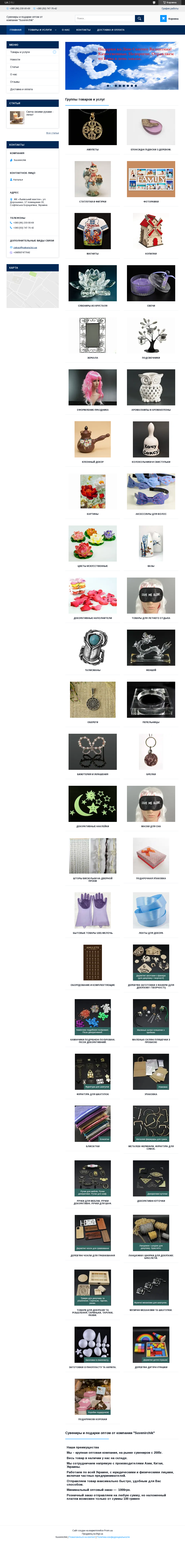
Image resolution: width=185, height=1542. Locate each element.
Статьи (14, 66)
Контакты (83, 29)
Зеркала (92, 358)
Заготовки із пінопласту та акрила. (92, 1367)
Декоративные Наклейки (92, 826)
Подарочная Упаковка (151, 878)
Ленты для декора (151, 933)
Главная (15, 29)
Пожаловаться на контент (82, 1537)
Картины (92, 514)
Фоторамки (151, 201)
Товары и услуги (40, 29)
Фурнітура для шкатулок (93, 1094)
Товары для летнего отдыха (151, 618)
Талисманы (92, 670)
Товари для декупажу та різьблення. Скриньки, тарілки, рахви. (92, 1313)
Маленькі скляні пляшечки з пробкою (151, 1041)
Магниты (93, 253)
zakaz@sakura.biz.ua (25, 247)
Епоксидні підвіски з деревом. (151, 149)
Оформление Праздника (93, 410)
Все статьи (52, 133)
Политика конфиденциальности (113, 1537)
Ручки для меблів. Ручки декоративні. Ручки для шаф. (93, 1202)
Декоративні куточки (151, 1201)
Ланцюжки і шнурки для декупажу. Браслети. (151, 1256)
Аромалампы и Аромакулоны (151, 410)
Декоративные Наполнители (93, 618)
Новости (15, 59)
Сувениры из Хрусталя (92, 306)
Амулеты (93, 149)
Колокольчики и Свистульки (151, 462)
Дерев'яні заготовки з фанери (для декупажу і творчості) (151, 986)
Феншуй (151, 670)
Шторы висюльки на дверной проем (92, 879)
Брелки (151, 774)
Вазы (151, 566)
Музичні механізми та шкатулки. (151, 1310)
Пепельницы (151, 722)
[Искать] (139, 18)
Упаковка (151, 1094)
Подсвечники (151, 358)
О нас (66, 29)
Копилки (151, 253)
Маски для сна (151, 826)
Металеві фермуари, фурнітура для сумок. (151, 1147)
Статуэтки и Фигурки (92, 201)
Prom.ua (108, 1530)
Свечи (151, 306)
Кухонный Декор (93, 462)
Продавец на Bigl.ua (92, 1534)
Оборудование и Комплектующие (93, 985)
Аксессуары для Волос (151, 514)
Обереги (92, 722)
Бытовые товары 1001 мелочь (93, 933)
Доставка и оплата (110, 29)
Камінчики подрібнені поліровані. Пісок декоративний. (92, 1041)
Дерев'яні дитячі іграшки (151, 1367)
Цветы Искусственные (93, 566)
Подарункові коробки (92, 1419)
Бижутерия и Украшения (92, 774)
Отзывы (15, 81)
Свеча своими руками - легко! (40, 113)
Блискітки (93, 1146)
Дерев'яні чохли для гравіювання (93, 1255)
